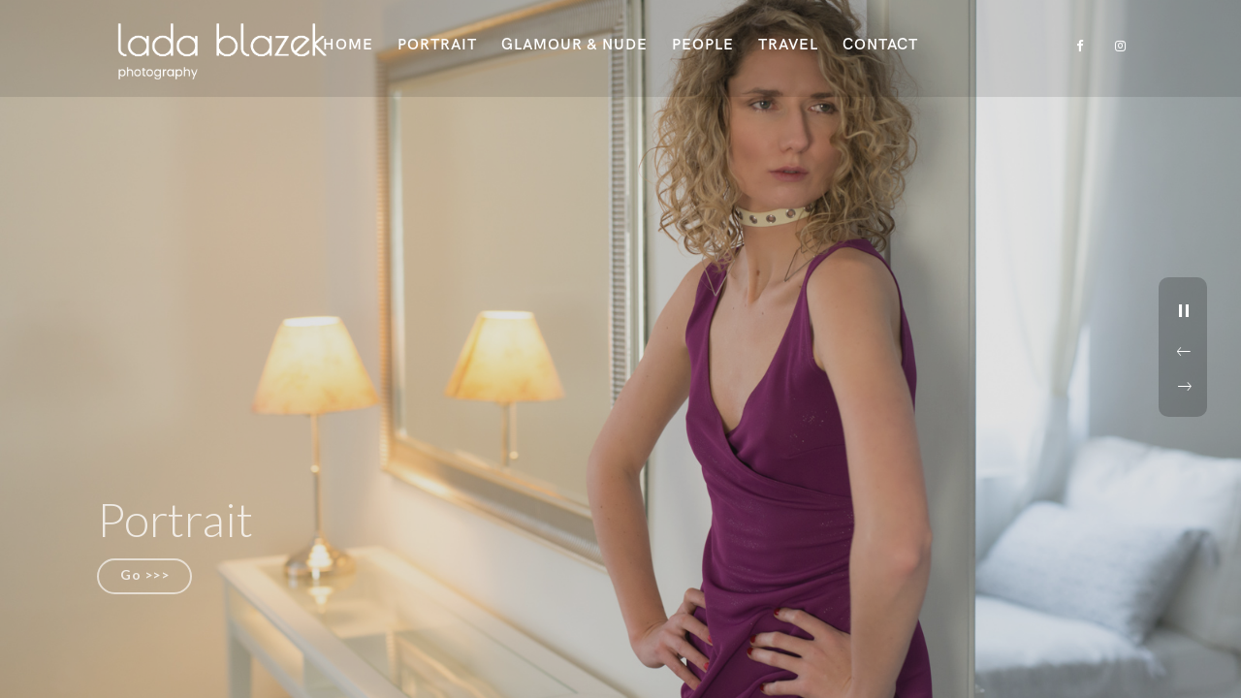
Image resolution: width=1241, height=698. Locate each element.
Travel (788, 45)
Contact (880, 45)
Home (348, 45)
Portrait (437, 45)
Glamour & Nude (574, 45)
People (703, 45)
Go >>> (144, 574)
